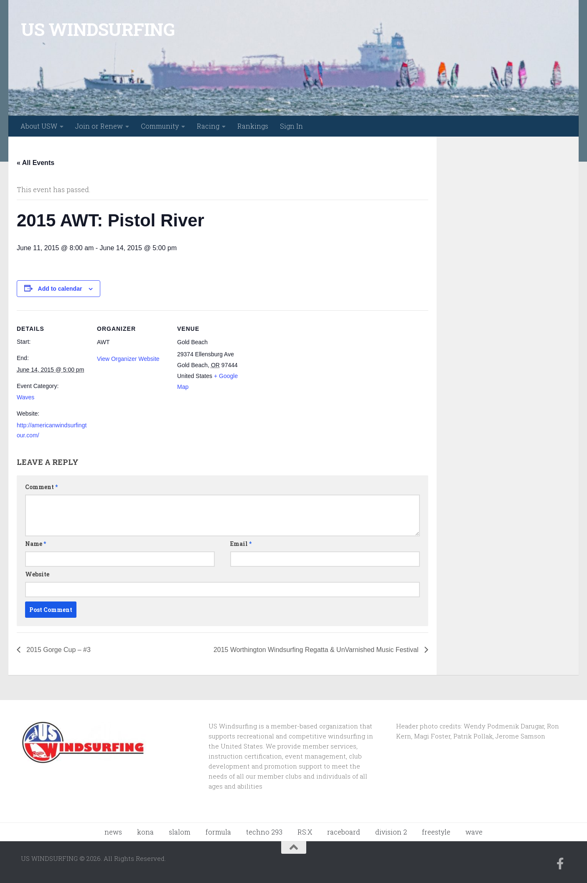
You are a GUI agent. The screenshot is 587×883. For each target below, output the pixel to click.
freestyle (436, 831)
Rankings (252, 126)
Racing (208, 126)
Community (160, 126)
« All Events (35, 162)
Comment (41, 487)
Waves (25, 397)
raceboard (343, 831)
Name (35, 544)
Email (241, 544)
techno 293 (264, 831)
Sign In (291, 126)
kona (145, 831)
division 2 (391, 831)
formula (218, 831)
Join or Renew (99, 126)
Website (37, 574)
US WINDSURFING (98, 29)
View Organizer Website (128, 358)
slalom (180, 831)
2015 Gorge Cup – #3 (58, 649)
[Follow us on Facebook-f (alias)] (560, 864)
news (113, 831)
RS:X (304, 831)
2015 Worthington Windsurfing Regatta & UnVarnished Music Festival (316, 649)
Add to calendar (60, 288)
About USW (38, 126)
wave (474, 831)
